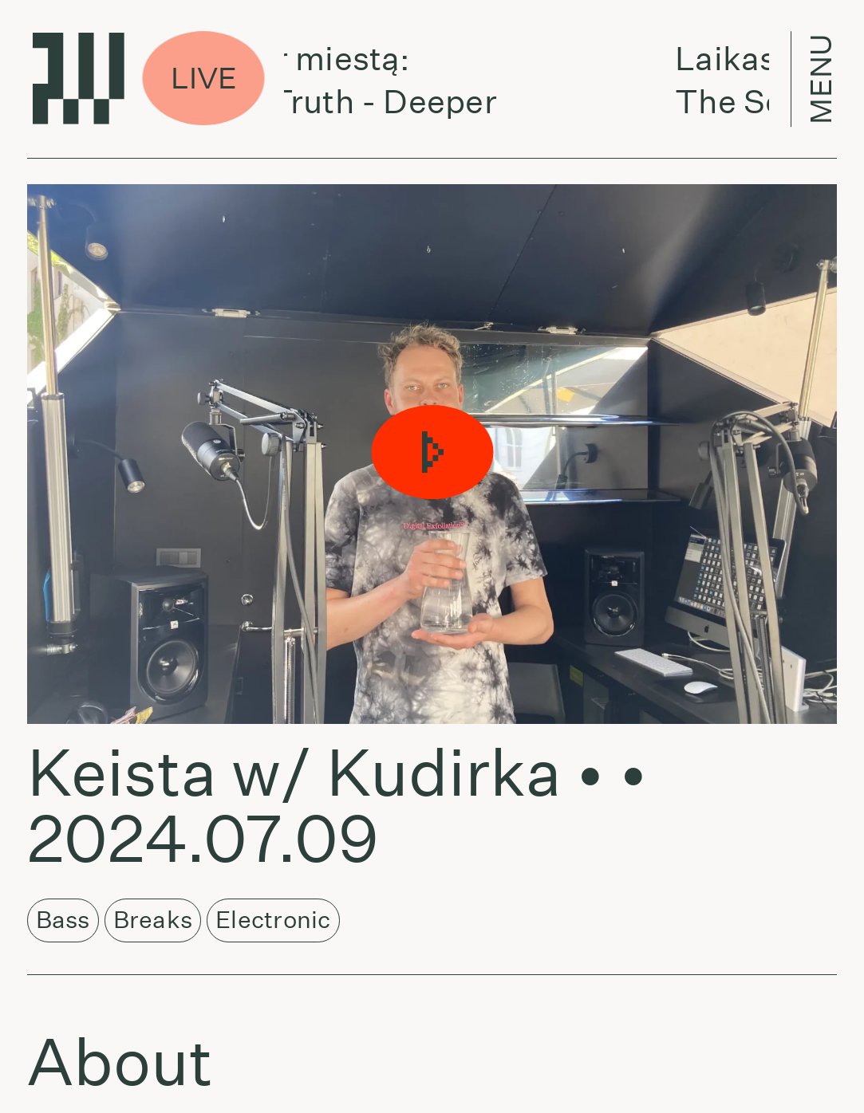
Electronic (272, 919)
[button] (432, 454)
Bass (63, 919)
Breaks (152, 919)
